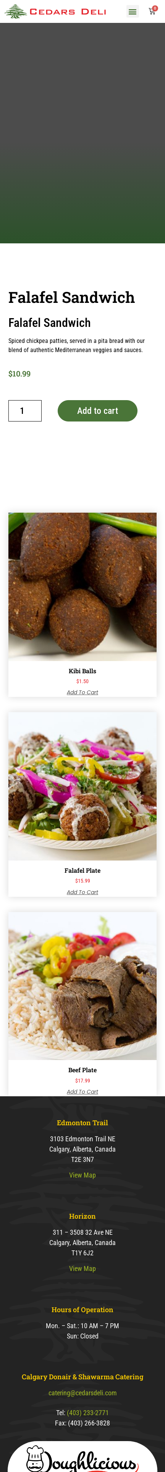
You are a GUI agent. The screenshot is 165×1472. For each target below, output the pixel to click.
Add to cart (97, 445)
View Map (82, 1210)
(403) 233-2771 (88, 1447)
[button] (132, 11)
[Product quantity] (25, 445)
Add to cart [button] (82, 727)
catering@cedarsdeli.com (83, 1428)
